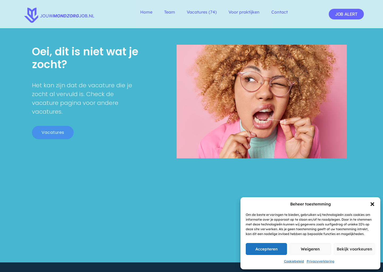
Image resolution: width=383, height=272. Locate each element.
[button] (372, 204)
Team (169, 12)
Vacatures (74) (202, 12)
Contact (279, 12)
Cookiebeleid (294, 261)
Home (146, 12)
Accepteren (266, 249)
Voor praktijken (244, 12)
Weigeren (310, 249)
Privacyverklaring (320, 261)
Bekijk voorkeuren (354, 249)
